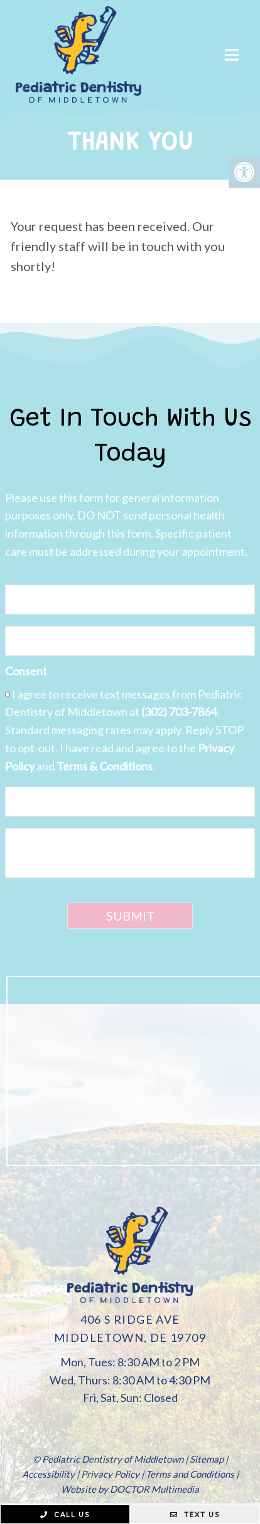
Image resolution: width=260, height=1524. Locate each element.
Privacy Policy (110, 1474)
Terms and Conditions (190, 1474)
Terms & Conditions (105, 766)
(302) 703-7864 (179, 712)
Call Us (65, 1514)
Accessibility (48, 1474)
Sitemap (207, 1459)
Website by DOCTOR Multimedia (130, 1489)
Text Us (195, 1514)
